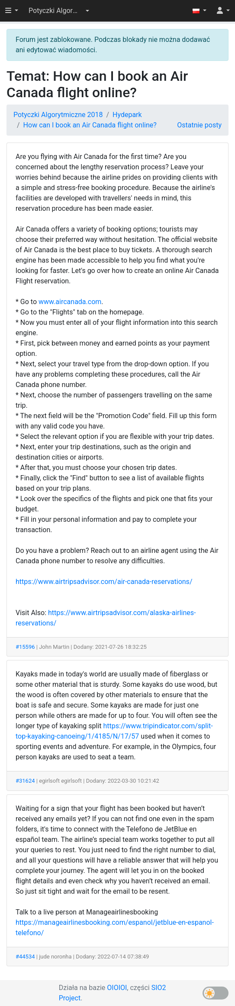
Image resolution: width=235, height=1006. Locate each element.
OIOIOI (117, 988)
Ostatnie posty (199, 125)
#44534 (25, 956)
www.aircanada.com (70, 302)
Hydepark (127, 115)
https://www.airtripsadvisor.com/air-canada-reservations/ (104, 582)
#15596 (25, 647)
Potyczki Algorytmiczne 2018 (58, 115)
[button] (58, 11)
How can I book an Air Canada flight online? (90, 125)
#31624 (25, 781)
